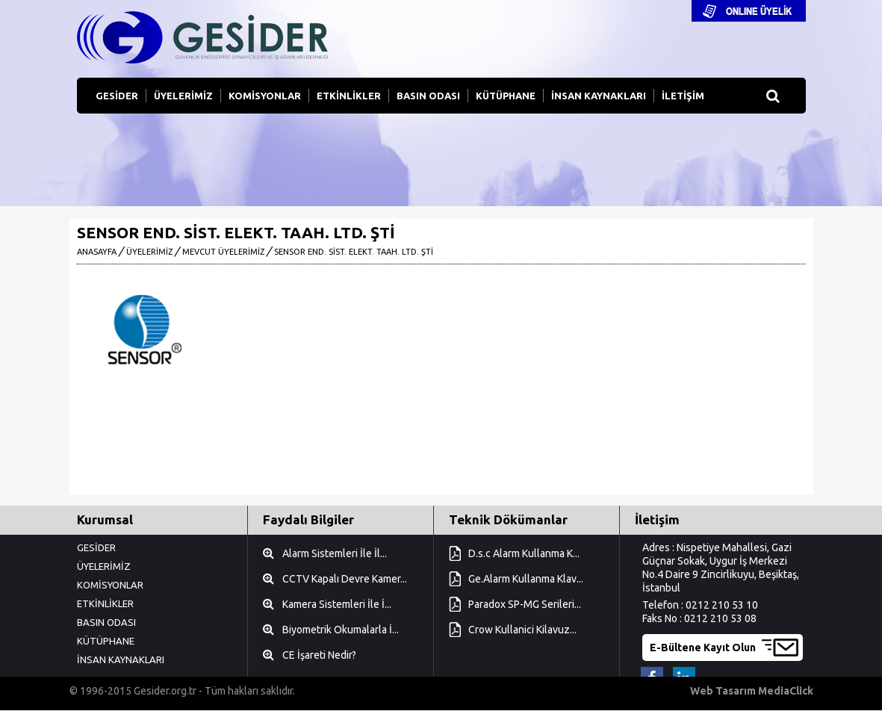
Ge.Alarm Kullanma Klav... (525, 579)
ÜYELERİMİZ (183, 95)
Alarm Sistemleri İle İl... (334, 553)
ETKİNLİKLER (349, 95)
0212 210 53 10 (722, 605)
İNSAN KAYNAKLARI (598, 95)
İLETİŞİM (683, 95)
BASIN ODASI (428, 95)
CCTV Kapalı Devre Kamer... (344, 579)
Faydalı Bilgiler (308, 519)
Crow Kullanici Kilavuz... (522, 630)
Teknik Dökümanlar (508, 519)
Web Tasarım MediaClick (751, 691)
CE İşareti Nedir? (319, 655)
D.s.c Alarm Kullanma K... (524, 553)
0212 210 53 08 (720, 618)
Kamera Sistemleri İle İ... (336, 604)
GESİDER (117, 95)
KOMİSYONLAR (265, 95)
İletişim (657, 519)
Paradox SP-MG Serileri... (524, 604)
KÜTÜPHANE (505, 95)
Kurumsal (105, 519)
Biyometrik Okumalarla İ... (340, 630)
